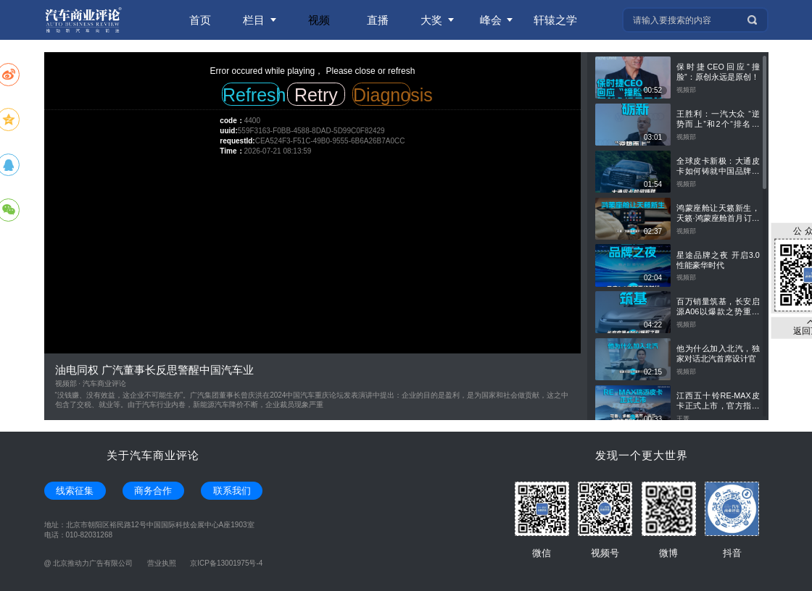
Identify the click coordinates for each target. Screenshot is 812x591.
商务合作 (153, 490)
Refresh (251, 95)
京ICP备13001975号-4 (226, 563)
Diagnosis (381, 95)
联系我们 (232, 490)
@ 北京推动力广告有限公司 (88, 563)
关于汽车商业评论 (153, 455)
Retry (316, 95)
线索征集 (75, 490)
